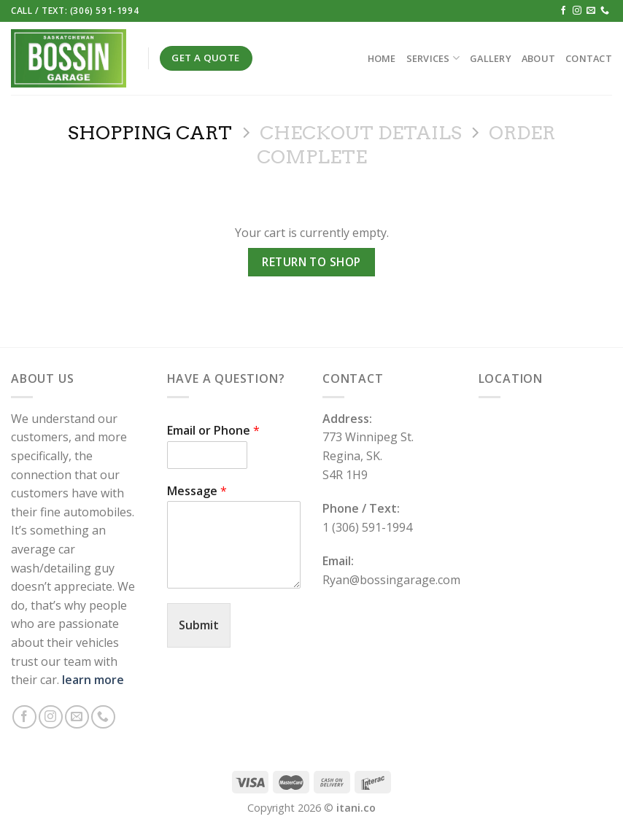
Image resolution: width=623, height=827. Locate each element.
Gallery (490, 58)
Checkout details (361, 132)
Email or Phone (213, 430)
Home (382, 58)
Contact (588, 58)
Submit (199, 625)
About (538, 58)
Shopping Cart (150, 132)
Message (197, 491)
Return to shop (311, 262)
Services (433, 58)
